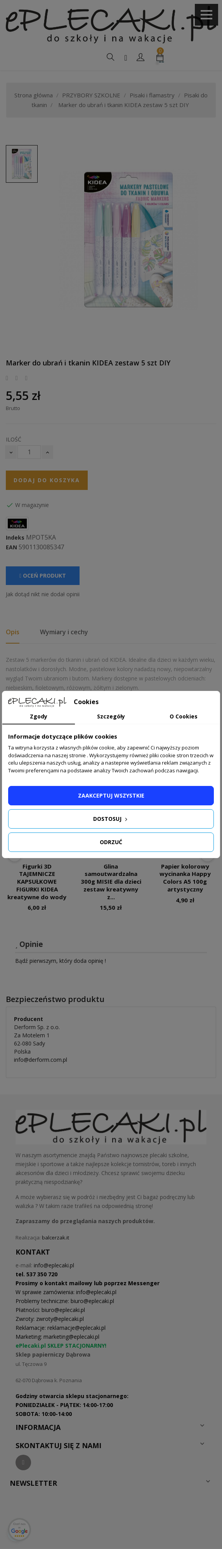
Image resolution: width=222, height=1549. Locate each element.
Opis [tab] (12, 632)
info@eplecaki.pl (54, 1265)
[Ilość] (29, 452)
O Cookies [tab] (184, 716)
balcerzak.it (55, 1237)
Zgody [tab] (38, 716)
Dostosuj (111, 818)
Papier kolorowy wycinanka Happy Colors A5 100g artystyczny (185, 877)
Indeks (15, 537)
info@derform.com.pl (40, 1059)
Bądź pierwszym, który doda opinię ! (60, 960)
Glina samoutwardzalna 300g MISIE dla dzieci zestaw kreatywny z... (111, 881)
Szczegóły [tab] (111, 716)
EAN (11, 547)
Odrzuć (111, 842)
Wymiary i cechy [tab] (64, 632)
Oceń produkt (42, 575)
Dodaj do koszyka (47, 480)
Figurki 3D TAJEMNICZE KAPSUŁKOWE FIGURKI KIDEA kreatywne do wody (36, 881)
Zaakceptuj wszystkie (111, 795)
